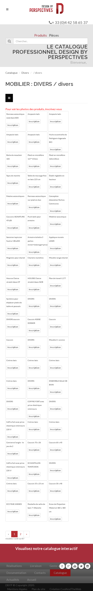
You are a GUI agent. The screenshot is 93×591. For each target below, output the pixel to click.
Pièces (54, 35)
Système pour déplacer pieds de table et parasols (14, 302)
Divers (25, 72)
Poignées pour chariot (15, 258)
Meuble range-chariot (58, 258)
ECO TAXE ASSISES (14, 504)
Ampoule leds (34, 114)
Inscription (12, 125)
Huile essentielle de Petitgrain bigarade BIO (58, 138)
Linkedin (87, 566)
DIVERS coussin (13, 319)
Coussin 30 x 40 (55, 483)
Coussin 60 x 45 (55, 442)
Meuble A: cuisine (57, 340)
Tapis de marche (13, 175)
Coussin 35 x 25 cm (36, 483)
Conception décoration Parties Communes (57, 200)
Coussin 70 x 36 (34, 442)
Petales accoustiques (15, 196)
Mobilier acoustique (57, 217)
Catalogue (11, 72)
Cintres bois (11, 360)
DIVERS (31, 299)
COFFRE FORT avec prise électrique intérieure (36, 405)
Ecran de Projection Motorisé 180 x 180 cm (57, 508)
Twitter (81, 566)
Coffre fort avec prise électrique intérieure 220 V (15, 426)
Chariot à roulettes (36, 258)
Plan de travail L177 (57, 278)
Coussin (52, 319)
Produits (40, 35)
